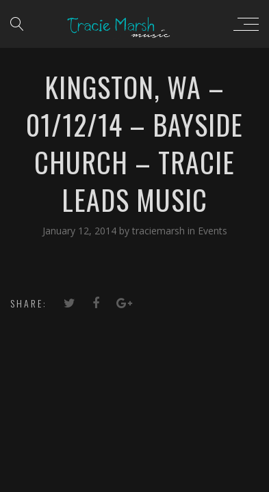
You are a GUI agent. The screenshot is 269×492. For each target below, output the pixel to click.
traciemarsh (160, 230)
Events (212, 230)
